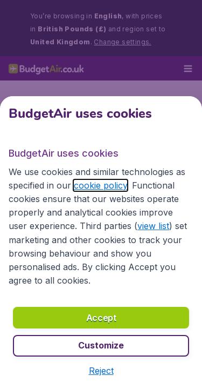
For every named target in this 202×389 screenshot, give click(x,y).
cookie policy (100, 185)
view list (153, 225)
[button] (101, 370)
